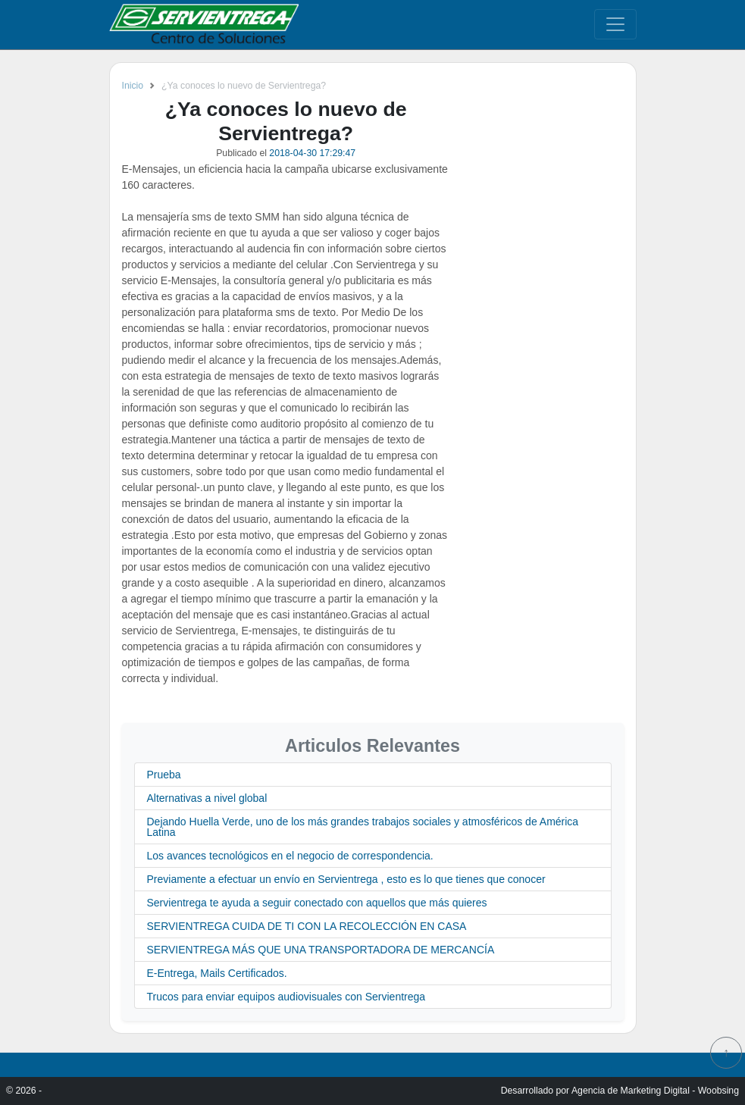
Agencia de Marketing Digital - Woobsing (655, 1090)
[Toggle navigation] (615, 24)
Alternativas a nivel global (207, 798)
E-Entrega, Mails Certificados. (217, 973)
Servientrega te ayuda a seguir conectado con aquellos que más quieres (317, 903)
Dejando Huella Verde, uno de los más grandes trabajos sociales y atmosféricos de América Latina (363, 826)
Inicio (133, 85)
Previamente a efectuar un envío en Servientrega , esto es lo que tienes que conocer (346, 879)
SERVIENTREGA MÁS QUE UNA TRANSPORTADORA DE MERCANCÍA (321, 950)
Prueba (164, 774)
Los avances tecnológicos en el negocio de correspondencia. (290, 856)
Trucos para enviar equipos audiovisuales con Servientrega (286, 997)
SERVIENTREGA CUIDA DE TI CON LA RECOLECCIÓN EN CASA (307, 926)
